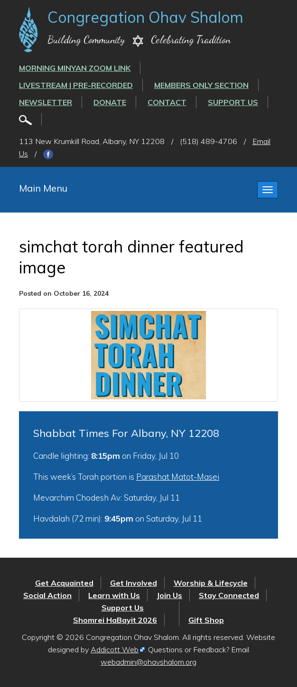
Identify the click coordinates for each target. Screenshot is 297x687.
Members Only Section (201, 85)
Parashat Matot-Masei (177, 477)
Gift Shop (206, 620)
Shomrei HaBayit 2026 (115, 620)
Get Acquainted (64, 583)
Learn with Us (114, 595)
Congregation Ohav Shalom (145, 17)
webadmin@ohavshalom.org (148, 662)
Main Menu (43, 188)
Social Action (47, 595)
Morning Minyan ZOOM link (74, 68)
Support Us (233, 102)
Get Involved (133, 583)
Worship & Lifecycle (211, 583)
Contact (167, 102)
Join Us (169, 595)
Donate (109, 102)
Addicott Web (115, 649)
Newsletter (45, 102)
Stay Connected (229, 595)
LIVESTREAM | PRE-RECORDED (76, 85)
